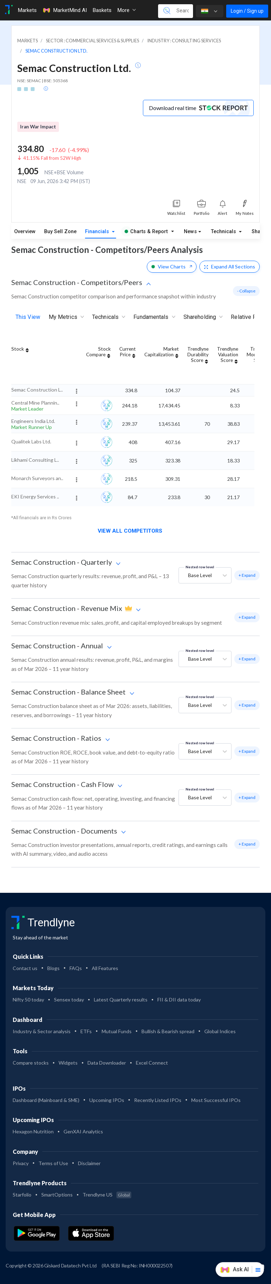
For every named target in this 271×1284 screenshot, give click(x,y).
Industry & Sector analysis (42, 1031)
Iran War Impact (38, 126)
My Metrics (66, 317)
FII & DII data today (179, 1000)
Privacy (21, 1163)
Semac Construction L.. (37, 390)
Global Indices (220, 1031)
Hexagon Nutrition (33, 1131)
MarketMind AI (64, 10)
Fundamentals (154, 317)
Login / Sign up (247, 11)
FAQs (76, 968)
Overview (25, 232)
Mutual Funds (117, 1031)
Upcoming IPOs (106, 1100)
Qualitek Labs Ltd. (31, 441)
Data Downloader (107, 1063)
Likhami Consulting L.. (35, 460)
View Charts (171, 266)
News (190, 232)
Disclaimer (89, 1163)
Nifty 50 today (28, 1000)
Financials (97, 232)
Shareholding (202, 317)
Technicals (224, 232)
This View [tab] (28, 317)
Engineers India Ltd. (33, 421)
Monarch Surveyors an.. (37, 478)
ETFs (86, 1031)
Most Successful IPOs (216, 1100)
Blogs (53, 968)
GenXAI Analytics (83, 1131)
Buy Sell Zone (60, 232)
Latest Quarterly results (120, 1000)
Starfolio (22, 1195)
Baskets (102, 10)
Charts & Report (146, 232)
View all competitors (133, 531)
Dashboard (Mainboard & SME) (46, 1100)
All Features (105, 968)
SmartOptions (57, 1195)
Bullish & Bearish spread (167, 1031)
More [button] (126, 10)
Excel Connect (152, 1063)
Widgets (68, 1063)
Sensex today (69, 1000)
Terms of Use (53, 1163)
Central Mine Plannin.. (35, 403)
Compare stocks (31, 1063)
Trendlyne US (107, 1195)
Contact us (25, 968)
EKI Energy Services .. (35, 496)
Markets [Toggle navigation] (27, 10)
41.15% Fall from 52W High (52, 158)
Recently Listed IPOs (157, 1100)
